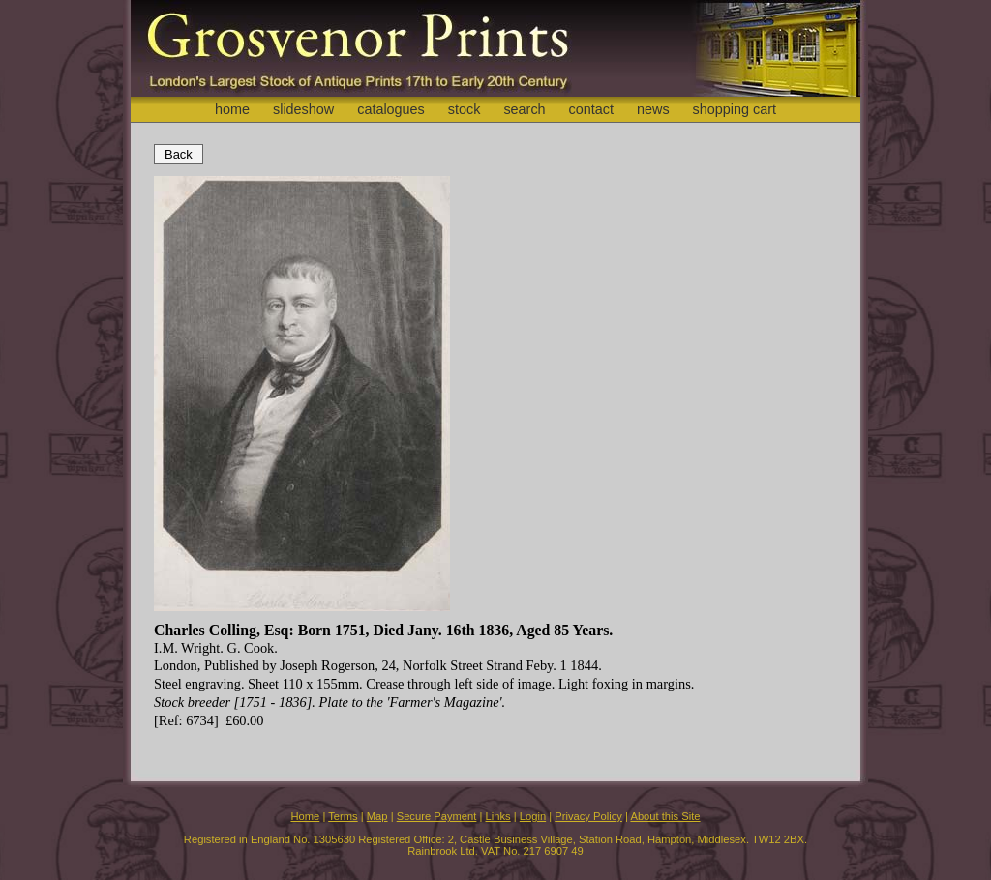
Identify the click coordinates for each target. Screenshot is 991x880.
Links (498, 816)
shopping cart (734, 109)
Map (377, 816)
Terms (342, 816)
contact (591, 109)
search (524, 109)
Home (304, 816)
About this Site (665, 816)
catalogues (391, 109)
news (653, 109)
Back (179, 154)
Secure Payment (437, 816)
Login (533, 816)
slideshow (303, 109)
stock (464, 109)
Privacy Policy (588, 816)
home (232, 109)
